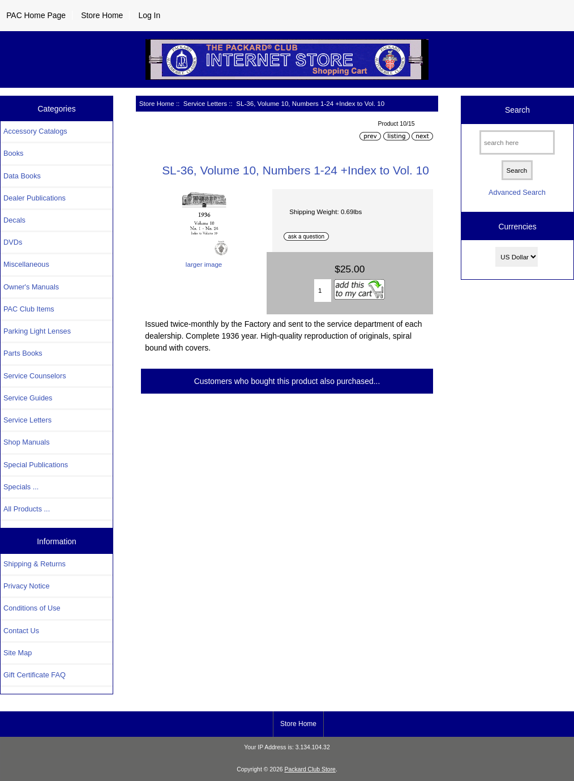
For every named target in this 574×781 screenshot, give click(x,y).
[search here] (517, 142)
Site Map (17, 652)
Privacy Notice (26, 586)
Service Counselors (34, 376)
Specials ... (20, 487)
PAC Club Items (28, 309)
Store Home (102, 15)
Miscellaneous (26, 264)
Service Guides (27, 398)
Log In (149, 15)
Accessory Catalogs (35, 131)
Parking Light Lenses (37, 331)
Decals (14, 220)
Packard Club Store (310, 769)
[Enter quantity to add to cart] (322, 290)
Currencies (517, 226)
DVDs (12, 242)
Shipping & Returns (34, 564)
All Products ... (26, 509)
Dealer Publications (34, 198)
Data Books (22, 176)
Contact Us (21, 630)
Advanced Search (517, 192)
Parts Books (22, 353)
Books (13, 153)
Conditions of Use (32, 608)
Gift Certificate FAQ (34, 675)
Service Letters (205, 103)
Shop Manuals (26, 442)
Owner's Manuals (31, 287)
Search (517, 109)
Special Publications (35, 464)
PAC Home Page (36, 15)
